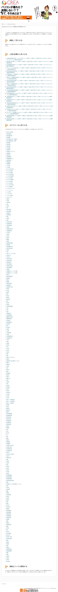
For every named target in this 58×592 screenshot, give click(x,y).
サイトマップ (4, 583)
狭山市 (7, 468)
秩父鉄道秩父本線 (10, 480)
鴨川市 (7, 557)
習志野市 (8, 489)
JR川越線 (8, 147)
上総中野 (8, 202)
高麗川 (7, 556)
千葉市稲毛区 (9, 260)
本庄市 (7, 397)
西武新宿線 (8, 510)
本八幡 (7, 394)
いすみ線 (8, 167)
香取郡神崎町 (9, 550)
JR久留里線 (8, 133)
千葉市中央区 (9, 258)
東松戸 (7, 411)
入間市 (7, 227)
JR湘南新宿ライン (10, 158)
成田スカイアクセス (10, 357)
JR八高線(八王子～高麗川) (11, 139)
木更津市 (8, 392)
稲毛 (7, 482)
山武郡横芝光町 (9, 336)
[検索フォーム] (15, 49)
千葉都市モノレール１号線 (11, 271)
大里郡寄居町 (9, 315)
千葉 (7, 251)
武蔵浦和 (8, 443)
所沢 (7, 367)
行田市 (7, 505)
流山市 (7, 455)
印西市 (7, 288)
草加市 (7, 498)
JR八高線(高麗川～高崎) (11, 140)
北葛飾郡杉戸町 (9, 246)
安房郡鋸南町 (9, 322)
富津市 (7, 329)
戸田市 (7, 366)
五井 (7, 207)
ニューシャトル (9, 190)
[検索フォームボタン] (26, 49)
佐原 (7, 220)
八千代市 (8, 232)
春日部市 (8, 387)
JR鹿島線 (8, 163)
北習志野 (8, 244)
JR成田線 (8, 153)
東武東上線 (8, 418)
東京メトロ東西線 (10, 403)
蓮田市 (7, 499)
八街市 (7, 235)
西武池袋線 (8, 512)
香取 (7, 545)
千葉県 (7, 269)
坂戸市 (7, 302)
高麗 (7, 554)
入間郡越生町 (9, 230)
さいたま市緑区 (9, 181)
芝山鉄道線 (8, 494)
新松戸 (7, 376)
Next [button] (56, 12)
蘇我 (7, 503)
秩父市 (7, 473)
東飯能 (7, 427)
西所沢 (7, 508)
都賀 (7, 526)
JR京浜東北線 (9, 135)
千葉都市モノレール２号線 (11, 272)
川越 (7, 341)
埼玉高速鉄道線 (9, 306)
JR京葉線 (8, 137)
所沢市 (7, 369)
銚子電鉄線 (8, 533)
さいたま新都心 (9, 186)
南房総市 (8, 278)
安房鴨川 (8, 323)
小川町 (7, 330)
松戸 (7, 431)
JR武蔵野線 (8, 156)
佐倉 (7, 216)
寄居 (7, 325)
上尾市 (7, 200)
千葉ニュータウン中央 (10, 253)
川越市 (7, 343)
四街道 (7, 297)
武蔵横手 (8, 441)
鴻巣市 (7, 559)
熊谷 (7, 464)
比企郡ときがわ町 (10, 445)
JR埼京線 (8, 144)
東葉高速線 (8, 424)
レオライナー (9, 197)
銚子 (7, 529)
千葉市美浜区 (9, 264)
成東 (7, 353)
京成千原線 (8, 209)
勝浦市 (7, 239)
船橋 (7, 491)
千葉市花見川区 (9, 265)
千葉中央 (8, 257)
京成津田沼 (8, 214)
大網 (7, 311)
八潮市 (7, 234)
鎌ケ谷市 (8, 535)
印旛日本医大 (9, 283)
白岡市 (7, 471)
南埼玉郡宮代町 (9, 276)
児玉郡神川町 (9, 223)
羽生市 (7, 487)
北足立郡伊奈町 (9, 248)
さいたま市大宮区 (10, 174)
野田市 (7, 528)
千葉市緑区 (8, 262)
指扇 (7, 371)
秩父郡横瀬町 (9, 475)
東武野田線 (8, 422)
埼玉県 (7, 304)
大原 (7, 308)
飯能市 (7, 542)
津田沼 (7, 452)
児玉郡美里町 (9, 225)
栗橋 (7, 438)
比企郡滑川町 (9, 450)
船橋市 (7, 492)
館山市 (7, 543)
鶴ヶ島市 (8, 561)
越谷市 (7, 522)
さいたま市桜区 (9, 177)
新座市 (7, 374)
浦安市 (7, 461)
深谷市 (7, 462)
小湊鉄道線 (8, 332)
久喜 (7, 204)
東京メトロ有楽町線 (10, 401)
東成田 (7, 408)
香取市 (7, 547)
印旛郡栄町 (8, 285)
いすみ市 (8, 165)
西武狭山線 (8, 513)
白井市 (7, 469)
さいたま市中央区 (10, 169)
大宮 (7, 309)
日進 (7, 380)
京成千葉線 (8, 211)
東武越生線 (8, 420)
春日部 (7, 385)
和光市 (7, 295)
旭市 (7, 383)
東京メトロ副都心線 (10, 399)
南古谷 (7, 274)
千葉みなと (8, 255)
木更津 (7, 390)
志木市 (7, 352)
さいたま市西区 (9, 183)
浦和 (7, 459)
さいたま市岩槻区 (10, 176)
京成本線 (8, 213)
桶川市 (7, 440)
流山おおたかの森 (10, 454)
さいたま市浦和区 (10, 179)
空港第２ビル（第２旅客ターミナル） (14, 484)
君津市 (7, 292)
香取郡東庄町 (9, 549)
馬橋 (7, 552)
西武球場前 (8, 515)
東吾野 (7, 404)
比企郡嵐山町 (9, 448)
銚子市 (7, 531)
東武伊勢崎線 (9, 413)
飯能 (7, 540)
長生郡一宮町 (9, 536)
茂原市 (7, 496)
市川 (7, 346)
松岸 (7, 429)
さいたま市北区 (9, 170)
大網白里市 (8, 313)
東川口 (7, 406)
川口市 (7, 339)
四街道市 (8, 299)
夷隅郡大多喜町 (9, 316)
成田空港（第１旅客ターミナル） (13, 360)
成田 (7, 355)
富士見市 (8, 327)
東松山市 (8, 410)
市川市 (7, 348)
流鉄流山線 (8, 457)
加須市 (7, 237)
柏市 (7, 436)
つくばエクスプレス (10, 188)
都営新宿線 (8, 524)
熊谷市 (7, 466)
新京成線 (8, 373)
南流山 (7, 279)
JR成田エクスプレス (10, 151)
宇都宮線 (8, 320)
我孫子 (7, 362)
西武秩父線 (8, 517)
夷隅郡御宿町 (9, 318)
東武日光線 (8, 417)
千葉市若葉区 (9, 267)
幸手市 (7, 350)
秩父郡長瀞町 (9, 478)
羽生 (7, 485)
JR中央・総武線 (9, 132)
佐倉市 (7, 218)
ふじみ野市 (8, 191)
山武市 (7, 334)
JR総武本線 (8, 160)
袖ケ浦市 (8, 506)
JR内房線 (8, 142)
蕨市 (7, 501)
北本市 (7, 241)
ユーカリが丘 (9, 193)
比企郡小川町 (9, 447)
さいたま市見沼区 (10, 184)
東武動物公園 (9, 415)
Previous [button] (1, 12)
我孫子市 (8, 364)
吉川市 (7, 290)
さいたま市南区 (9, 172)
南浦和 (7, 281)
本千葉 (7, 396)
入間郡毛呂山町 (9, 228)
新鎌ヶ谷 (8, 378)
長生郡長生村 (9, 538)
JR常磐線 (8, 149)
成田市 (7, 359)
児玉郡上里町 (9, 221)
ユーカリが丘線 (9, 195)
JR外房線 (8, 146)
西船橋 (7, 519)
